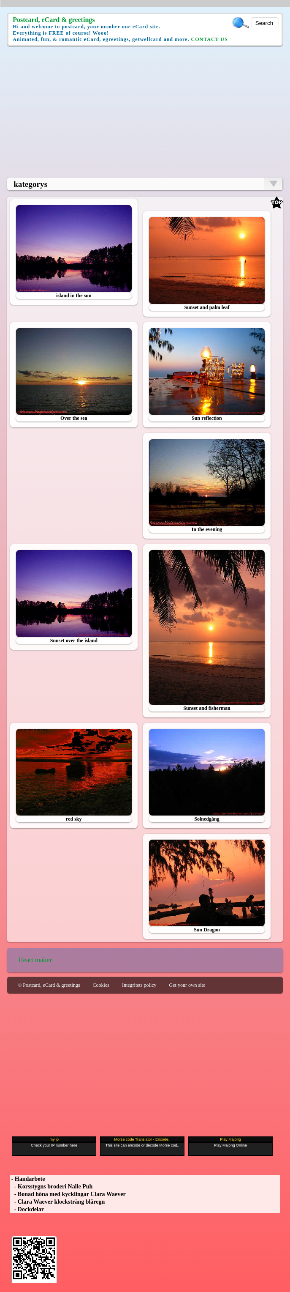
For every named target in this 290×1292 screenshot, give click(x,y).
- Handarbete (27, 1179)
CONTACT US (209, 39)
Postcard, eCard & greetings (54, 19)
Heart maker (35, 960)
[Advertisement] (145, 111)
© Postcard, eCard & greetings (49, 985)
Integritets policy (139, 985)
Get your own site (187, 985)
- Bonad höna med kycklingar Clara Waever (67, 1194)
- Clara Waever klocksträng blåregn (57, 1202)
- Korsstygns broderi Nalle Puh (51, 1186)
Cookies (101, 985)
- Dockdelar (27, 1209)
